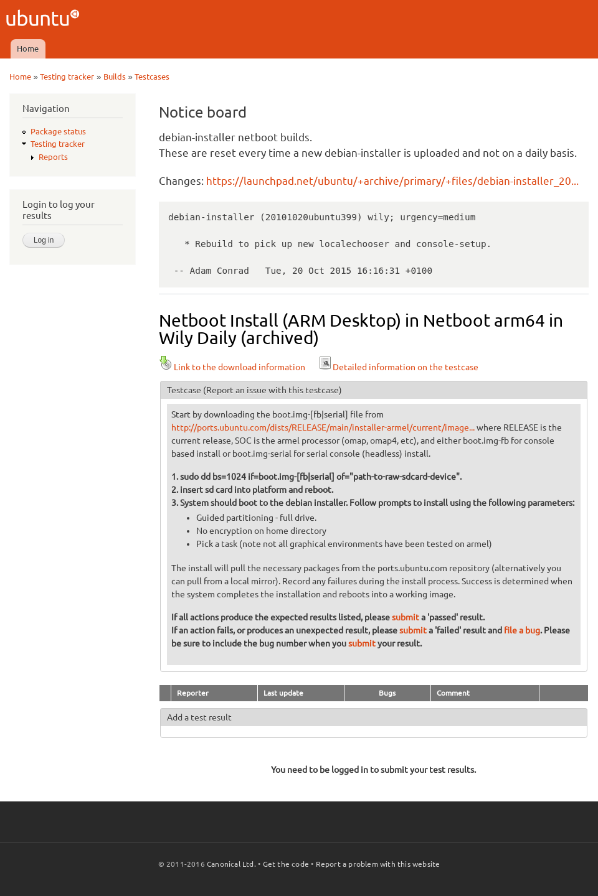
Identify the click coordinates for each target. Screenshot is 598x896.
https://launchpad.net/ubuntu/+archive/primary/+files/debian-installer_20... (392, 181)
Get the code (286, 864)
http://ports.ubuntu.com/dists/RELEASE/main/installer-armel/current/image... (323, 427)
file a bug (522, 630)
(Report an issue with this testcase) (272, 390)
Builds (114, 76)
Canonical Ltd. (231, 864)
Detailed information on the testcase (398, 367)
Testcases (152, 76)
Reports (53, 156)
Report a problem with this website (378, 864)
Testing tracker (67, 76)
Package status (58, 131)
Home (28, 48)
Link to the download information (232, 367)
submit (405, 617)
